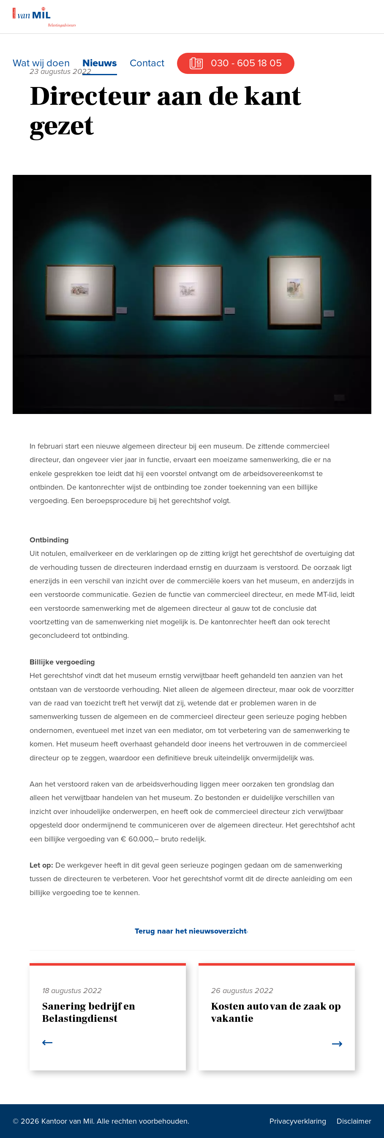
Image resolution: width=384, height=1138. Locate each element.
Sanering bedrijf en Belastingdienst (88, 1012)
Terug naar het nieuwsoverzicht (190, 931)
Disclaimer (354, 1121)
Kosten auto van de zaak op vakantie (276, 1012)
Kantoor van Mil (44, 17)
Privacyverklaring (298, 1121)
